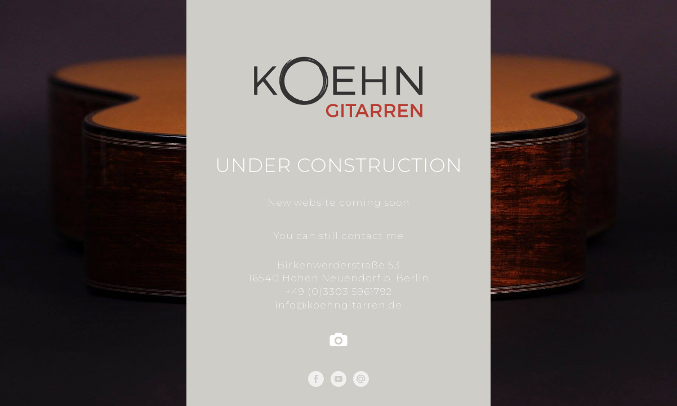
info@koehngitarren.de (338, 305)
